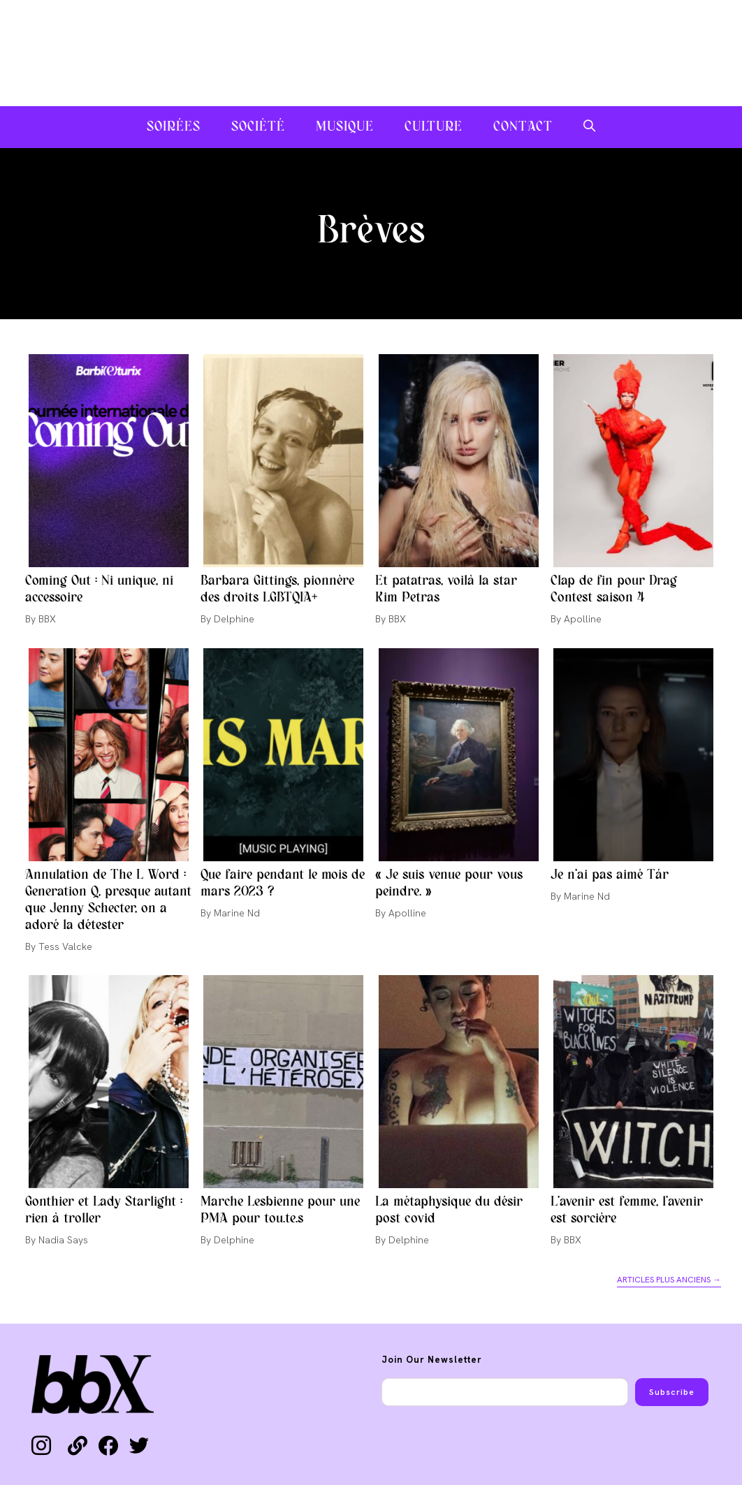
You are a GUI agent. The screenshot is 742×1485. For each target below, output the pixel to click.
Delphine (234, 619)
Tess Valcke (65, 946)
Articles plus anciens (669, 1280)
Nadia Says (63, 1240)
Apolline (583, 619)
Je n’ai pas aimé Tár (610, 875)
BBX (47, 619)
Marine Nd (237, 913)
